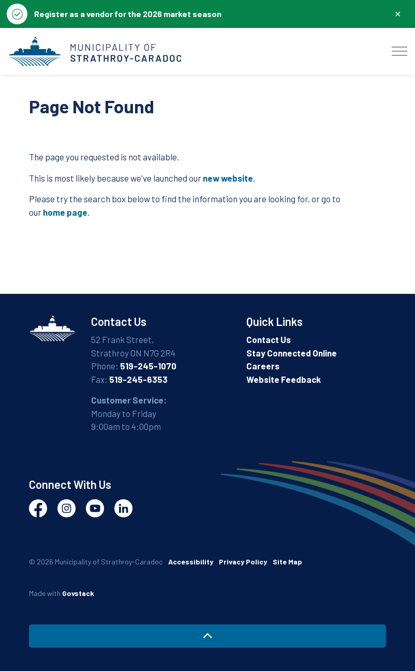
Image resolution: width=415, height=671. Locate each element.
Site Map (287, 561)
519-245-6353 (138, 379)
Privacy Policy (243, 561)
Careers (262, 366)
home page (65, 212)
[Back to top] (207, 636)
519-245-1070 (148, 366)
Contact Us (268, 339)
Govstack (78, 593)
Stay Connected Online (291, 353)
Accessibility (190, 561)
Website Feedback (283, 379)
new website (228, 178)
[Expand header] (399, 51)
